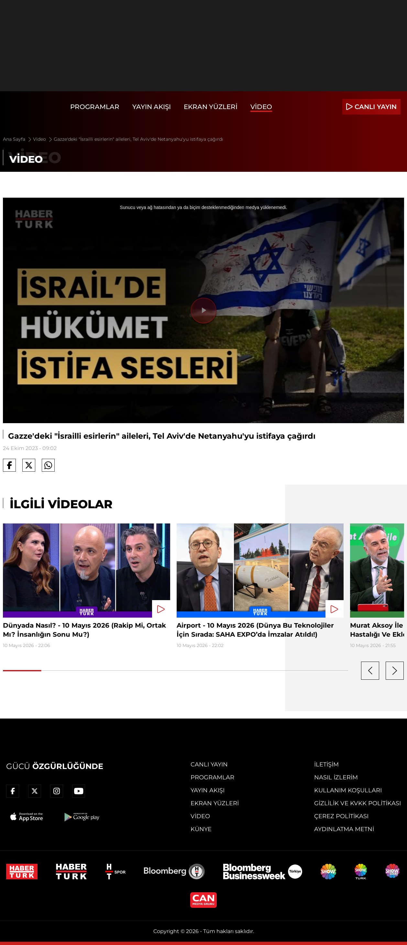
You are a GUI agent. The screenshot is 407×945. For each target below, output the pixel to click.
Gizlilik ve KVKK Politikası (357, 803)
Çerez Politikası (341, 816)
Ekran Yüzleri (210, 107)
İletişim (326, 764)
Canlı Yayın (209, 764)
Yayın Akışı (151, 107)
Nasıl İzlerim (336, 777)
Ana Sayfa (17, 139)
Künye (201, 829)
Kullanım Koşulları (348, 790)
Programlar (94, 107)
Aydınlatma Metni (344, 829)
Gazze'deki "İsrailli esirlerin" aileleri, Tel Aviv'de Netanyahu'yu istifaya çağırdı (138, 139)
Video (261, 107)
